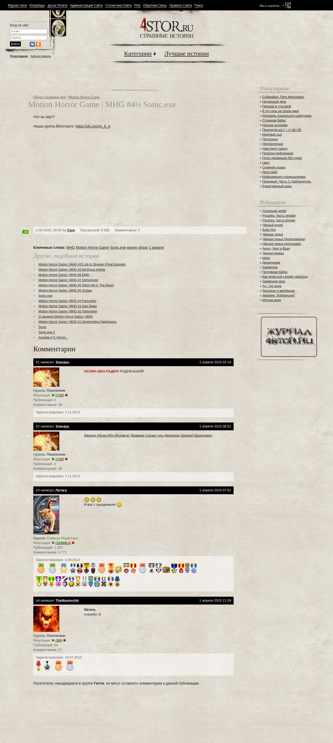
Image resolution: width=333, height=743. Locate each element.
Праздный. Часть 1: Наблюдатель (286, 181)
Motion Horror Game (84, 97)
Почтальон (270, 139)
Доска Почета (57, 5)
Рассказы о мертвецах (278, 291)
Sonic (42, 327)
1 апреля (156, 247)
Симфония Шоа (273, 281)
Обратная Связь (155, 5)
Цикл (266, 163)
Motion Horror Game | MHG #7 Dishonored (68, 280)
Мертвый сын (272, 134)
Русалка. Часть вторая (278, 220)
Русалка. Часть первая (278, 216)
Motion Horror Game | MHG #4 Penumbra (68, 301)
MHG (70, 247)
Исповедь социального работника (286, 116)
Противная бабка (274, 272)
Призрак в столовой (276, 106)
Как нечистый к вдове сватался (284, 277)
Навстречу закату (274, 148)
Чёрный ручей (272, 225)
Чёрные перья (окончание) (281, 244)
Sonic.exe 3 (47, 332)
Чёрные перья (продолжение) (283, 239)
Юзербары (37, 5)
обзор (143, 247)
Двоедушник (271, 262)
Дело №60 (269, 172)
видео (132, 247)
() (59, 395)
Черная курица (273, 253)
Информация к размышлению (284, 177)
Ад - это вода (271, 286)
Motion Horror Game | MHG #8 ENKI (64, 275)
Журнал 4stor (17, 5)
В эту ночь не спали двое (280, 111)
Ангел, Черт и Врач (276, 248)
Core (71, 230)
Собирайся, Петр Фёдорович (283, 97)
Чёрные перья (272, 234)
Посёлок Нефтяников (277, 153)
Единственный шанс (277, 186)
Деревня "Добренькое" (278, 295)
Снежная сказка (273, 167)
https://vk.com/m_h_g (93, 126)
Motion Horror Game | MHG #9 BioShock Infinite (72, 269)
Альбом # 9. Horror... (53, 337)
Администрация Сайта (86, 5)
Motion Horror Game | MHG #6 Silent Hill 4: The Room (76, 285)
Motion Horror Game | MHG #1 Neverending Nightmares (78, 322)
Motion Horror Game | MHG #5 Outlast (65, 290)
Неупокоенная (272, 144)
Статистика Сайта (118, 5)
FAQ (137, 5)
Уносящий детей (274, 211)
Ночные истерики (274, 125)
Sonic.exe (118, 247)
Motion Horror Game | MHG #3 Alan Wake (68, 306)
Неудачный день (274, 102)
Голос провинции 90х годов (282, 158)
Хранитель (270, 267)
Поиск (198, 5)
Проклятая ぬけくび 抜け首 (281, 130)
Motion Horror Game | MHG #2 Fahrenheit (68, 311)
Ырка (266, 258)
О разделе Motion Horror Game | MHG (66, 316)
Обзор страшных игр (49, 97)
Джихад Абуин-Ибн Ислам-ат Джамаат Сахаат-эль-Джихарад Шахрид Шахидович (148, 435)
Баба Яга (269, 230)
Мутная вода (271, 300)
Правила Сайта (180, 5)
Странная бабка (274, 120)
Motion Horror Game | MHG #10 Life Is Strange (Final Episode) (82, 264)
